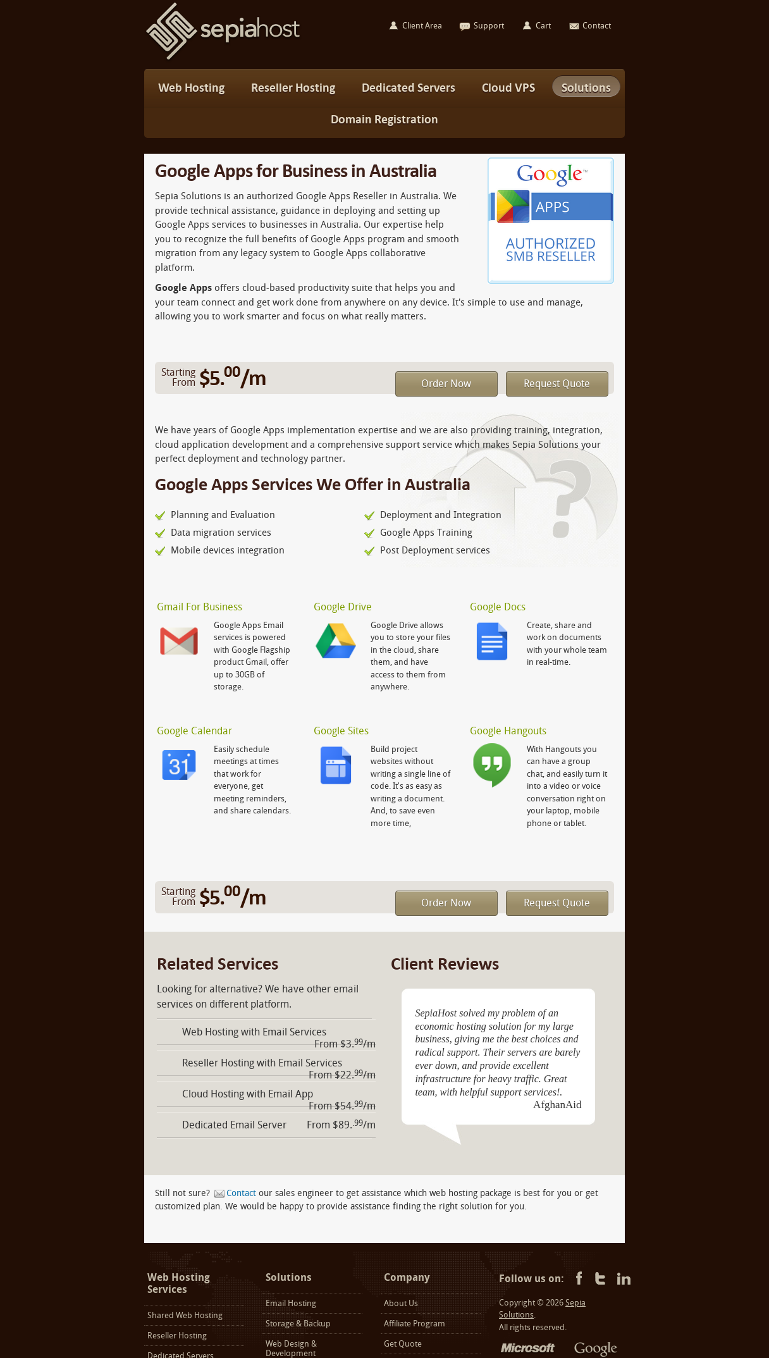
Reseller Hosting (177, 1335)
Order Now (446, 384)
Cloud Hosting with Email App (247, 1094)
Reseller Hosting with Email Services (262, 1063)
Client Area (422, 25)
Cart (543, 25)
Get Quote (403, 1344)
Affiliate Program (414, 1323)
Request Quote (557, 384)
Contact (241, 1193)
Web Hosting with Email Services (254, 1032)
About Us (401, 1303)
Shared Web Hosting (185, 1315)
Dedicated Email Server (234, 1125)
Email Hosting (291, 1303)
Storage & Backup (298, 1323)
